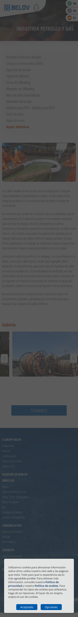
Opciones (51, 607)
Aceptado (26, 607)
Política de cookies (46, 586)
